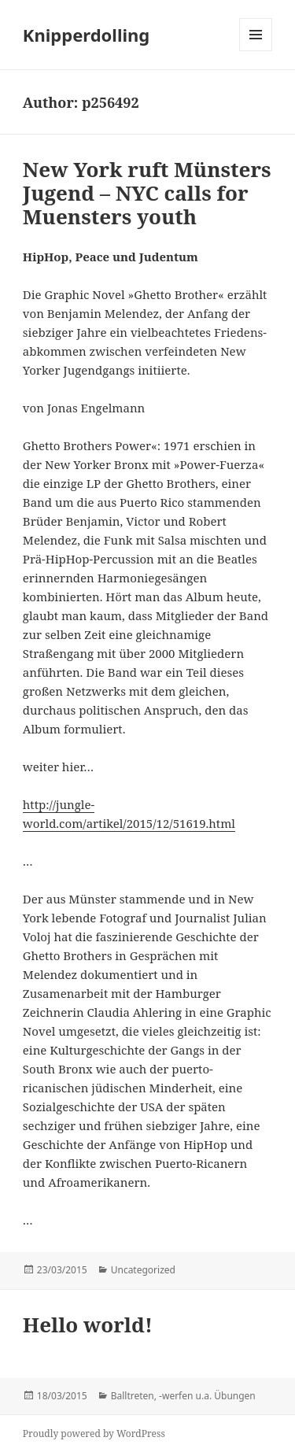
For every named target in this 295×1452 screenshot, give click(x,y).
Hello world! (88, 1324)
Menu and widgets (256, 50)
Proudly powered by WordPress (94, 1433)
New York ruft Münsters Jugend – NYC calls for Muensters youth (147, 193)
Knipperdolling (86, 34)
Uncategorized (143, 1270)
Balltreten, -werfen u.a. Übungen (183, 1395)
